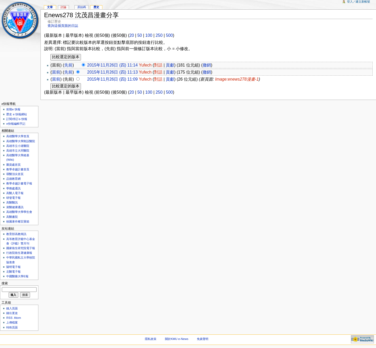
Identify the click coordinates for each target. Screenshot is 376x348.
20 (131, 35)
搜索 (5, 283)
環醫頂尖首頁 (15, 174)
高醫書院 (12, 216)
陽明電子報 (13, 266)
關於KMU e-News (176, 338)
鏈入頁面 (12, 308)
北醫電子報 (13, 271)
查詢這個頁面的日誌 (63, 26)
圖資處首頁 (13, 164)
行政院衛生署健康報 (19, 252)
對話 (158, 65)
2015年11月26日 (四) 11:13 (112, 72)
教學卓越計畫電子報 (19, 183)
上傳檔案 (12, 322)
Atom (17, 317)
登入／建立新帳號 (358, 1)
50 (139, 35)
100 (148, 35)
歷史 (96, 7)
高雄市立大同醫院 (17, 150)
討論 (63, 7)
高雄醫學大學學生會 (19, 211)
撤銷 (207, 65)
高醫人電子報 (15, 193)
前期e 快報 (13, 109)
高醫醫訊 (12, 202)
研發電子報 (13, 197)
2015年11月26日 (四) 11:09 (112, 79)
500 (169, 35)
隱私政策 (150, 338)
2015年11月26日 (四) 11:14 (112, 65)
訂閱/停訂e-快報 (16, 119)
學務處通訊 (13, 188)
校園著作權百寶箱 (17, 221)
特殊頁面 (12, 327)
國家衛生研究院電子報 (20, 248)
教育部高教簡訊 (16, 234)
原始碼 (81, 7)
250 (159, 35)
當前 (56, 72)
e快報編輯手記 (15, 123)
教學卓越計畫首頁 (17, 169)
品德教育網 (13, 178)
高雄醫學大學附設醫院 (20, 141)
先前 (68, 65)
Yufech (145, 65)
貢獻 (170, 65)
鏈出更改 (12, 313)
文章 (50, 7)
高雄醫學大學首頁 (17, 136)
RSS (9, 317)
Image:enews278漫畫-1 (237, 79)
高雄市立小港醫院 (17, 145)
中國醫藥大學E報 (17, 276)
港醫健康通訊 (15, 207)
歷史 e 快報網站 (18, 114)
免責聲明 (202, 338)
